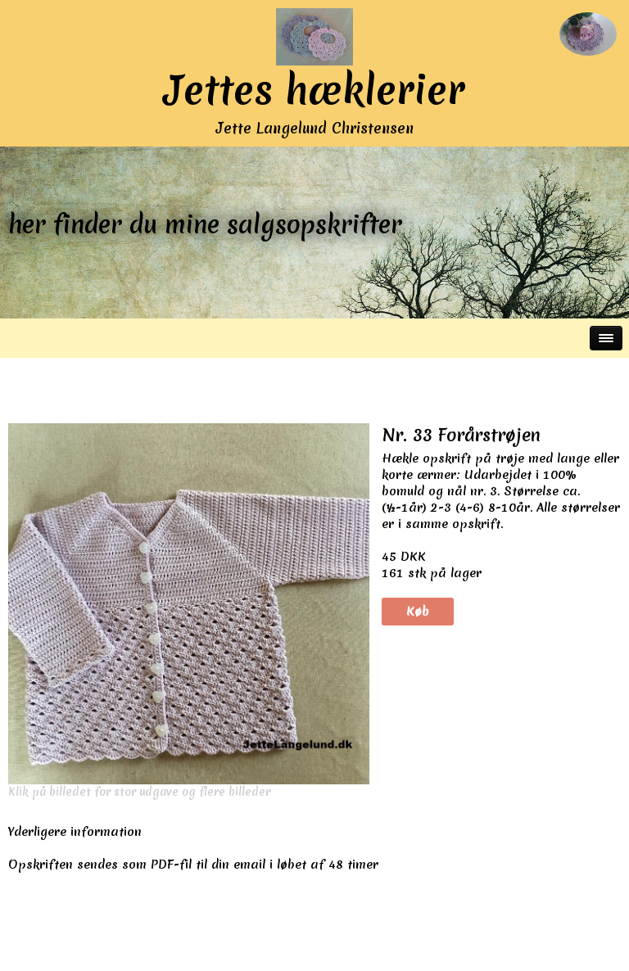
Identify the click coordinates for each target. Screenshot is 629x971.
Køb (417, 611)
